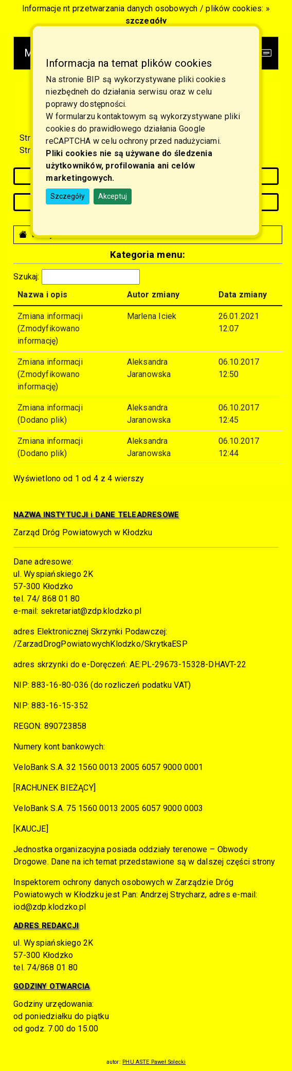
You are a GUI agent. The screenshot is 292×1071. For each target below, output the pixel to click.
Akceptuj (112, 196)
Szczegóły (67, 196)
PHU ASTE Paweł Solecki (154, 1062)
